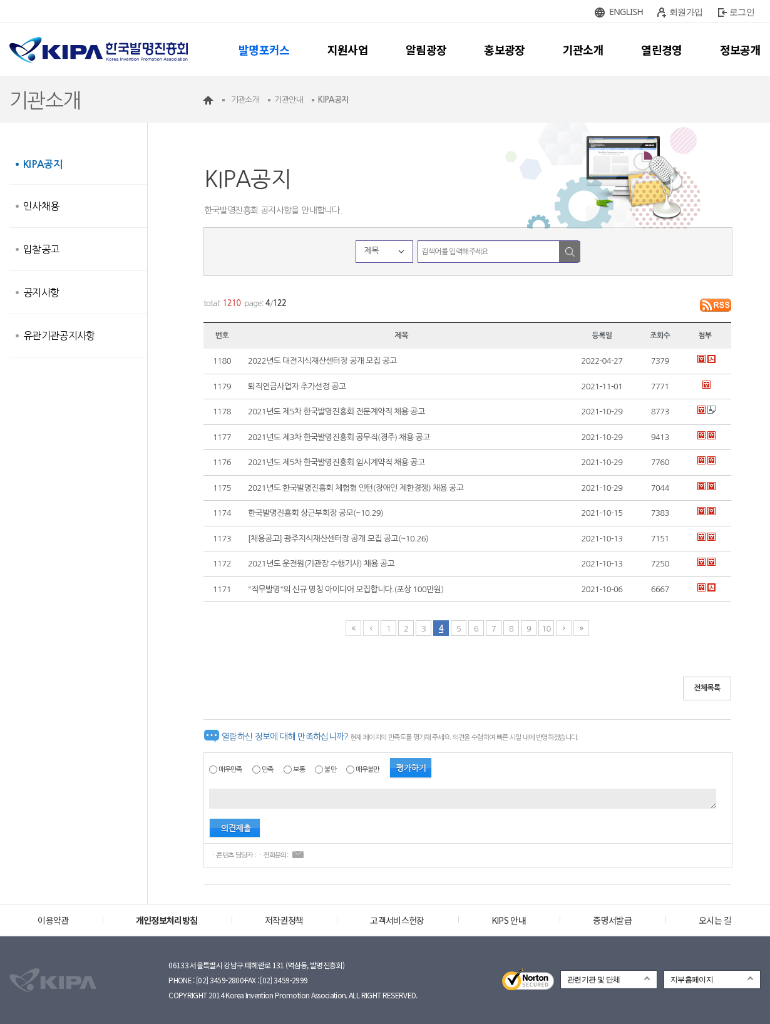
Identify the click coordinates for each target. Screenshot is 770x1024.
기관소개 (583, 49)
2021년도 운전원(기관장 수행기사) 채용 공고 (321, 564)
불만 (330, 769)
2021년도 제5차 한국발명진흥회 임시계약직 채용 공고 (336, 462)
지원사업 (347, 49)
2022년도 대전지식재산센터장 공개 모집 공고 (322, 361)
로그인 (741, 12)
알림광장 (426, 49)
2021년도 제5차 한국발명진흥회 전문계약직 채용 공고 (336, 411)
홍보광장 (504, 49)
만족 (268, 769)
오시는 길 (715, 920)
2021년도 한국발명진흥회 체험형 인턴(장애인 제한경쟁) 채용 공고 (355, 488)
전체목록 (707, 688)
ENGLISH (626, 12)
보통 (299, 769)
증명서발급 (612, 920)
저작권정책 (284, 920)
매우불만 (367, 769)
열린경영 (661, 49)
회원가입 (685, 12)
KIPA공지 (42, 164)
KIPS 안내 (508, 920)
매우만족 (230, 769)
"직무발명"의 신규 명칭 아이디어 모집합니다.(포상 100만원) (345, 589)
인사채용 (41, 206)
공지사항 (41, 292)
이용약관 (53, 920)
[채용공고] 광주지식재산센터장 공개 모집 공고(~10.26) (338, 539)
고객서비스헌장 (397, 920)
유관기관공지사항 (59, 335)
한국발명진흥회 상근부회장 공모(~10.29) (315, 513)
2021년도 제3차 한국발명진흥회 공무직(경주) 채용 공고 (339, 437)
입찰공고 (41, 249)
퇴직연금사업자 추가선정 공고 (297, 386)
